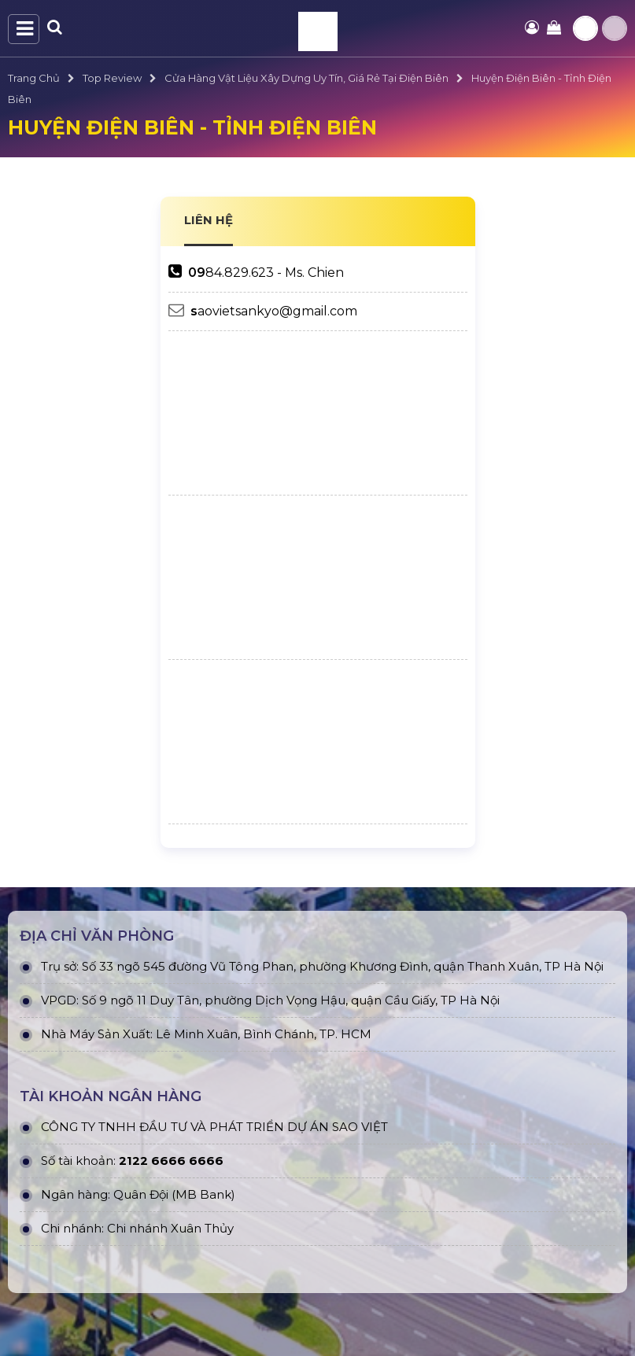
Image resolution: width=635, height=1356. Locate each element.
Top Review (112, 78)
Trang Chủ (34, 78)
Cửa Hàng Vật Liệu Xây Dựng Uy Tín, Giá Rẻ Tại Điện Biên (306, 78)
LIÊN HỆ (208, 219)
